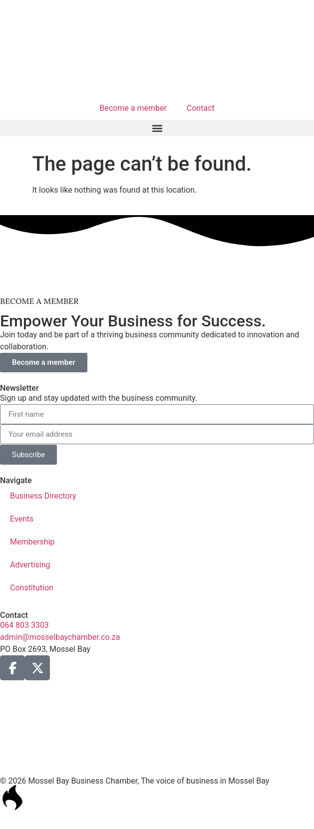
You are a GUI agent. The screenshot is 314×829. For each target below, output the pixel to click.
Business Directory (43, 496)
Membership (32, 542)
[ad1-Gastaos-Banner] (157, 278)
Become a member (133, 108)
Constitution (31, 587)
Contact (201, 108)
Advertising (30, 564)
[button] (157, 128)
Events (21, 519)
